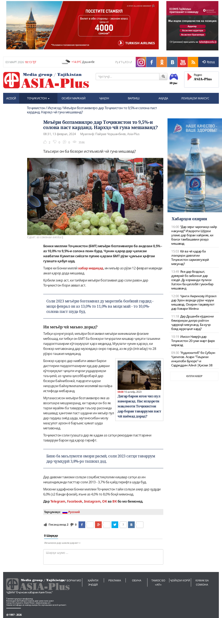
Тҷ (122, 62)
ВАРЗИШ (134, 98)
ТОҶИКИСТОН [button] (38, 98)
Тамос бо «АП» (158, 582)
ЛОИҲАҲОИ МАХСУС (195, 98)
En (128, 62)
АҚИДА (163, 98)
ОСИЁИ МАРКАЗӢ (74, 98)
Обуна (136, 580)
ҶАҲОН (104, 98)
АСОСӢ (11, 98)
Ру (116, 62)
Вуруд (208, 62)
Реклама (114, 580)
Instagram (92, 501)
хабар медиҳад (90, 268)
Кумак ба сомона (202, 582)
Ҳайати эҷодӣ (93, 582)
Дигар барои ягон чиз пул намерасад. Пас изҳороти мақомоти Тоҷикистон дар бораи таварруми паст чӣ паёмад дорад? (139, 406)
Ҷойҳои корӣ (180, 580)
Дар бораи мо (71, 580)
